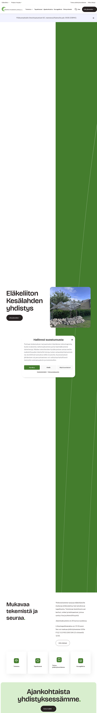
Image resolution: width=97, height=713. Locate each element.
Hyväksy (32, 367)
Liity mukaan (63, 643)
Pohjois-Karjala (16, 2)
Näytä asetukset (65, 367)
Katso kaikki (47, 709)
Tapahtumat (38, 9)
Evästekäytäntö (42, 372)
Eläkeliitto (5, 2)
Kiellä (48, 367)
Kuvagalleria (58, 9)
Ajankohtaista (48, 9)
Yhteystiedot (67, 9)
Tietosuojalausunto (53, 372)
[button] (72, 340)
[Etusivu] (12, 9)
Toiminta (29, 9)
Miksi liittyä (91, 2)
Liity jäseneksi (88, 9)
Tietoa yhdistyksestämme (78, 2)
